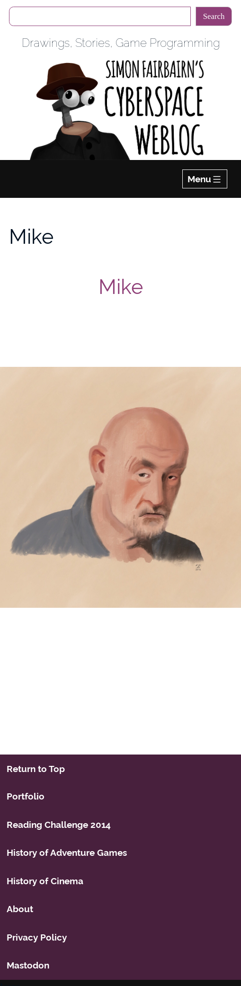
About (20, 909)
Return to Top (36, 769)
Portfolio (26, 796)
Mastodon (28, 965)
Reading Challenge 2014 (59, 824)
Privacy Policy (37, 937)
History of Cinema (45, 881)
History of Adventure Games (67, 852)
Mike (120, 287)
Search (214, 16)
